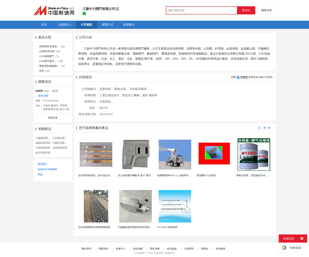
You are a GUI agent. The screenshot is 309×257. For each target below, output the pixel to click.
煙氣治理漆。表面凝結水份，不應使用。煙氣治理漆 (264, 175)
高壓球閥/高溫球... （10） (53, 46)
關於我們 (86, 248)
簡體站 (204, 248)
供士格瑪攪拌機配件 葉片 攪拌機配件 (138, 175)
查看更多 (53, 117)
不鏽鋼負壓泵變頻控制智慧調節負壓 (137, 227)
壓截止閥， (121, 89)
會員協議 (172, 248)
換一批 (264, 127)
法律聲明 (189, 248)
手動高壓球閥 (43, 147)
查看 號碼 (43, 95)
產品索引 (42, 164)
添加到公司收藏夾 (47, 169)
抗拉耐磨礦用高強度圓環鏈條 (94, 227)
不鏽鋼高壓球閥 (44, 138)
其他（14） (45, 70)
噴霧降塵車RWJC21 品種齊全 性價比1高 (178, 175)
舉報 (40, 174)
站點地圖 (138, 248)
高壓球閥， (106, 89)
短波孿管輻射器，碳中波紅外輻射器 (97, 175)
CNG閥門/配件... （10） (51, 61)
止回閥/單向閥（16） (50, 51)
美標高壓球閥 (59, 147)
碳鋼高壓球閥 (43, 142)
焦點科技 (159, 253)
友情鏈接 (220, 248)
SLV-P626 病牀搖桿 (167, 227)
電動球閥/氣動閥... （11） (53, 66)
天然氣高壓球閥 (61, 138)
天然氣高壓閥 (137, 89)
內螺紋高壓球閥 (61, 142)
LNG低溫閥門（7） (49, 56)
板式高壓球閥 (43, 152)
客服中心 (121, 248)
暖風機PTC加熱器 (206, 175)
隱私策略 (155, 248)
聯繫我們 (103, 248)
